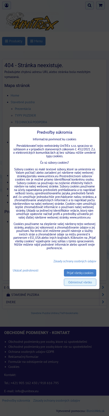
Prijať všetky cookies (80, 273)
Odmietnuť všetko (80, 282)
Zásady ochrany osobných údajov (74, 261)
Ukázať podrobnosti (25, 270)
